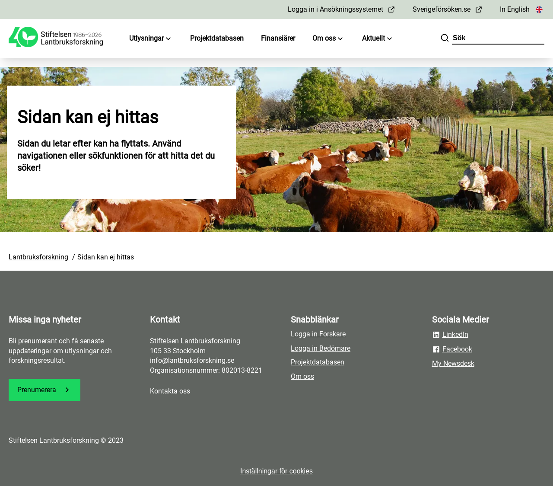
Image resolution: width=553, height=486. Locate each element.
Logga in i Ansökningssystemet (341, 9)
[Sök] (445, 39)
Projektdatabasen (217, 38)
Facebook (452, 349)
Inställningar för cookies (276, 471)
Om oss (328, 38)
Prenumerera (44, 389)
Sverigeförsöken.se (448, 9)
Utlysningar (151, 38)
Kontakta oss (170, 391)
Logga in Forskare (318, 334)
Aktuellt (378, 38)
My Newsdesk (453, 363)
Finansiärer (278, 38)
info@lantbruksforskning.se (192, 360)
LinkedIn (450, 334)
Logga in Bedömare (320, 348)
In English (522, 9)
